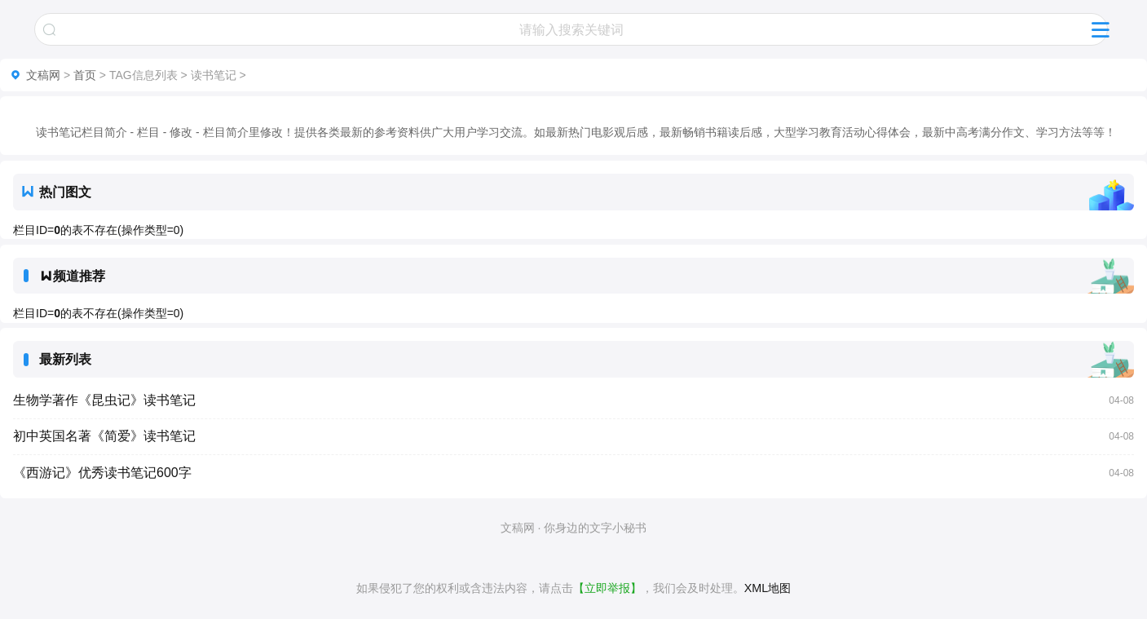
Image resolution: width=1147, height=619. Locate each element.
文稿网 (43, 75)
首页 (84, 75)
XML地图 (768, 588)
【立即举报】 (607, 588)
